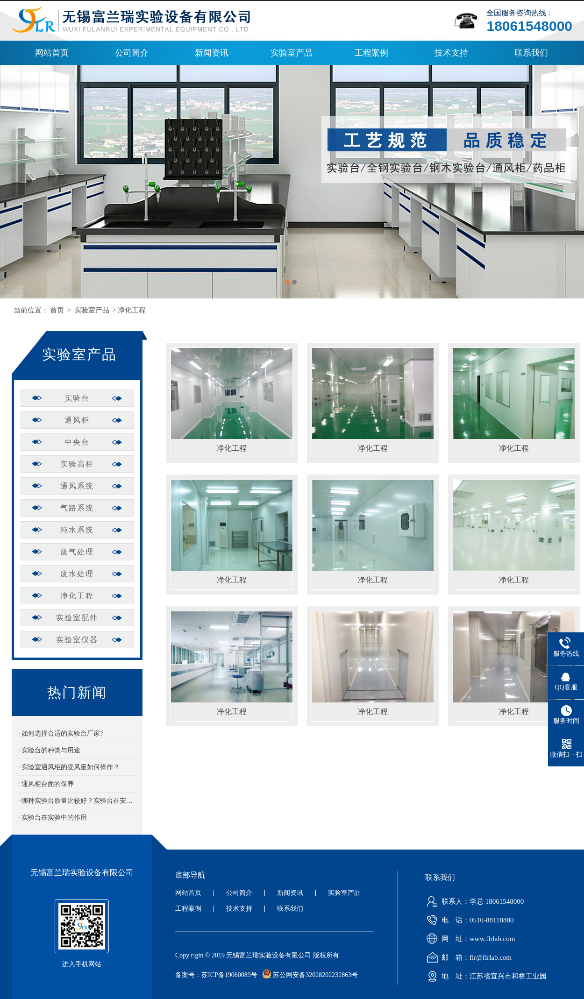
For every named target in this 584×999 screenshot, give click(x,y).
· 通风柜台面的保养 (46, 783)
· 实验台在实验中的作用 (52, 817)
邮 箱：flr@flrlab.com (467, 957)
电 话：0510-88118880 (468, 920)
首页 (57, 310)
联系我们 (531, 52)
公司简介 (132, 52)
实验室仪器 (77, 640)
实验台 (77, 398)
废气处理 (77, 552)
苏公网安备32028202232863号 (307, 974)
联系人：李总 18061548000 (473, 901)
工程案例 (371, 52)
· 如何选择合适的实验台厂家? (60, 733)
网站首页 (52, 52)
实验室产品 (292, 52)
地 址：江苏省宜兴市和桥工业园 (485, 976)
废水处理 (77, 574)
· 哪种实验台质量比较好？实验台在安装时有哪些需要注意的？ (77, 800)
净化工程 (132, 310)
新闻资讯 (211, 52)
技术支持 (451, 52)
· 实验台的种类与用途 (49, 750)
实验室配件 (77, 618)
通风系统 (77, 486)
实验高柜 (77, 464)
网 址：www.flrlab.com (469, 938)
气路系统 (77, 508)
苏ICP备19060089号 (229, 974)
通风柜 (77, 420)
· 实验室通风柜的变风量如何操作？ (69, 767)
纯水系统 (77, 530)
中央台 (77, 442)
